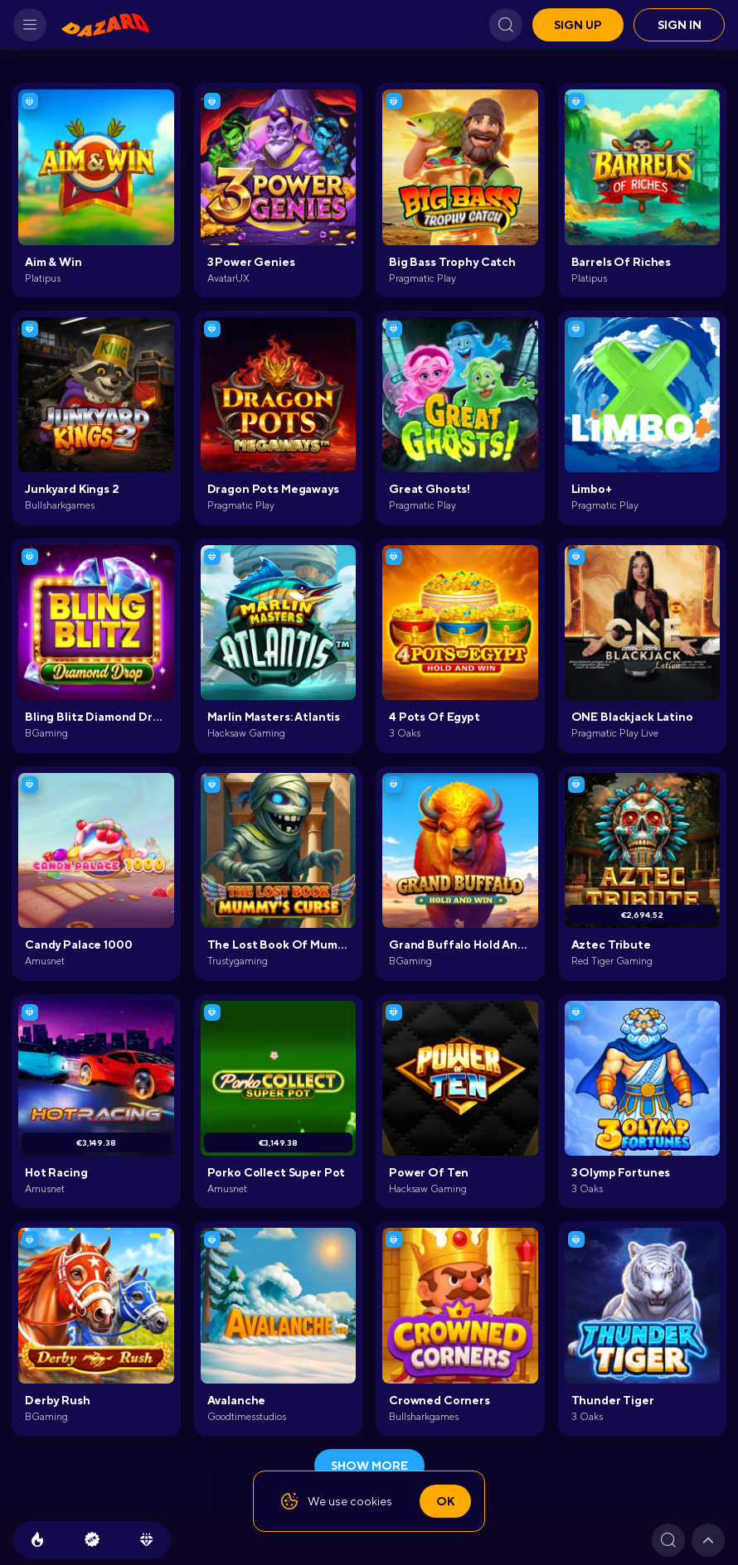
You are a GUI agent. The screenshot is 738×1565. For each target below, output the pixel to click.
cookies (371, 1501)
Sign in (680, 24)
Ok (445, 1501)
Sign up (578, 24)
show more (369, 1465)
